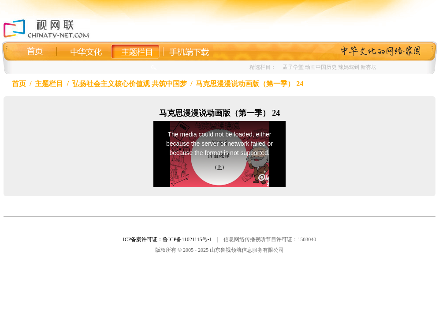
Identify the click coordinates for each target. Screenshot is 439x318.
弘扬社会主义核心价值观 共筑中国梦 (129, 83)
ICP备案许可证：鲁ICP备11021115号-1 (167, 239)
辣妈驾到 (348, 67)
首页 (19, 83)
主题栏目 (49, 83)
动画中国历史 (321, 67)
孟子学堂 (293, 67)
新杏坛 (368, 67)
